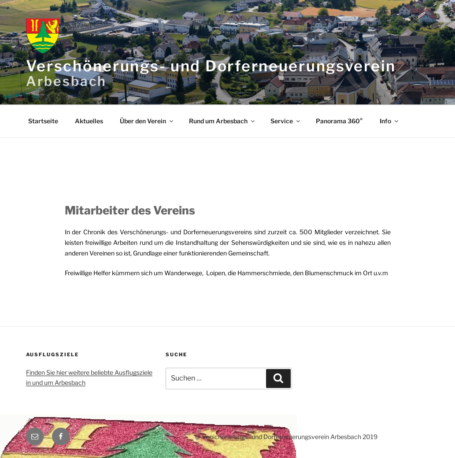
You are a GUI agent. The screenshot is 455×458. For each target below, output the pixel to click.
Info (390, 121)
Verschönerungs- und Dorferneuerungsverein (211, 66)
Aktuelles (89, 121)
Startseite (43, 121)
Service (285, 121)
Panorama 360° (339, 121)
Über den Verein (147, 121)
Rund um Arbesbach (222, 121)
